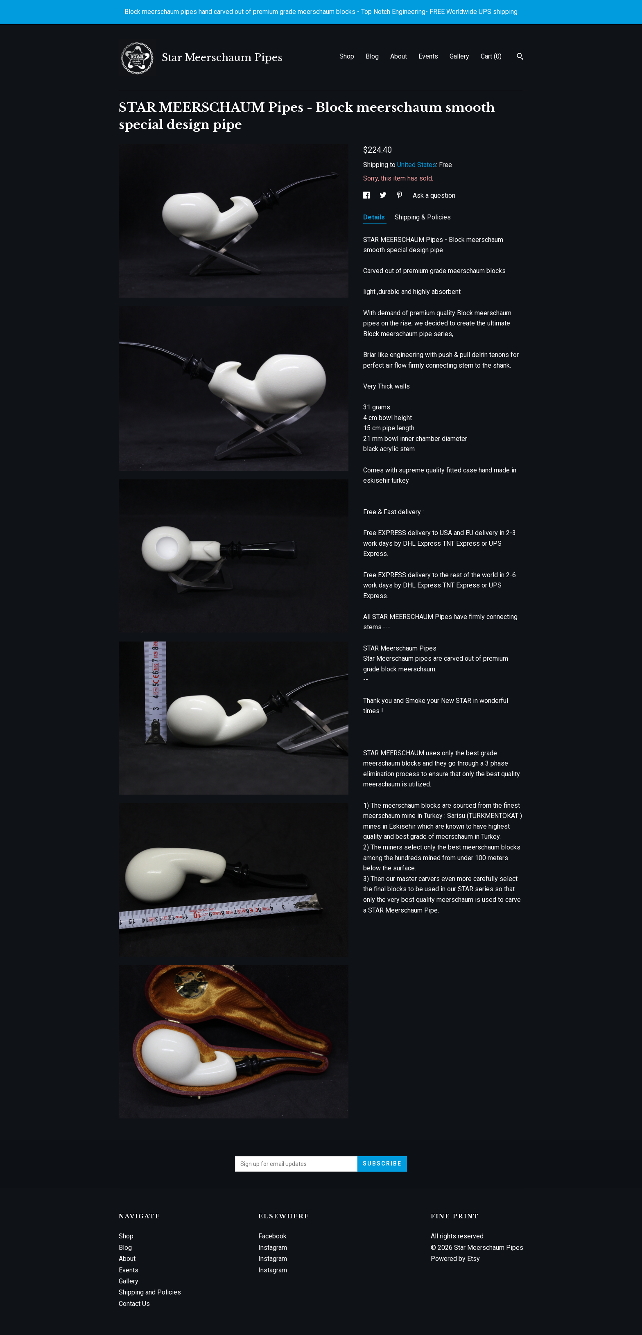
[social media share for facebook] (367, 195)
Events (428, 56)
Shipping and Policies (150, 1292)
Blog (372, 56)
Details (375, 217)
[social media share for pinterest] (400, 195)
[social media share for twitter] (384, 195)
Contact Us (134, 1304)
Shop (346, 56)
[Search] (520, 57)
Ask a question (434, 195)
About (398, 56)
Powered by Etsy (455, 1259)
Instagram (272, 1247)
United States (416, 165)
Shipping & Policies (423, 217)
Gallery (459, 56)
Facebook (272, 1236)
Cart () (491, 56)
